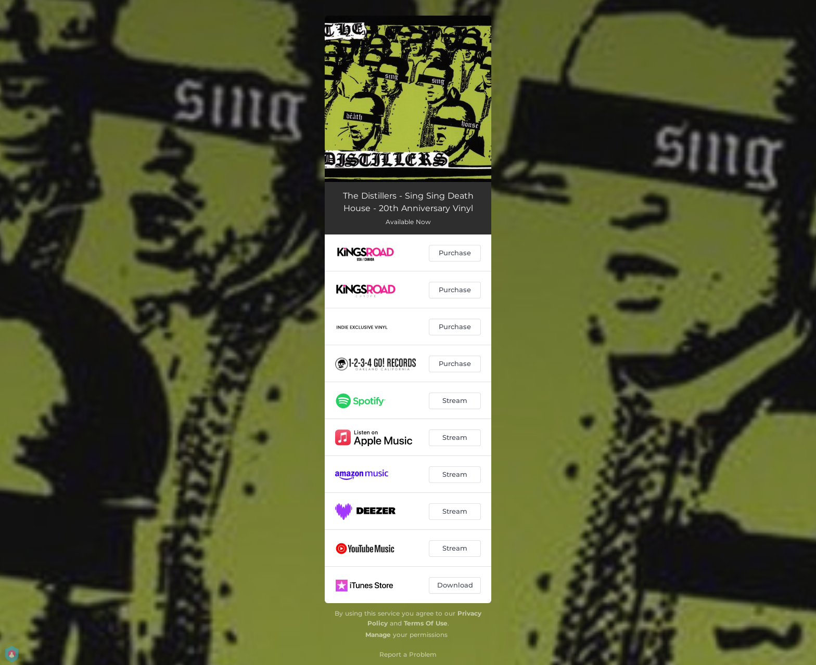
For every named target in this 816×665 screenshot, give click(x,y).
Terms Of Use (426, 623)
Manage (378, 634)
